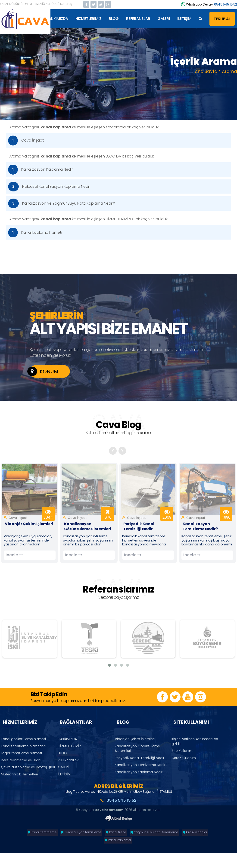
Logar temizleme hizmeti (21, 753)
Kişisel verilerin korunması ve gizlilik (195, 741)
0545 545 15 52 (225, 4)
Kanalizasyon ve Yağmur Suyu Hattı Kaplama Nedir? (61, 203)
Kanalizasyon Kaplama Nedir (40, 169)
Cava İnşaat (26, 140)
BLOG (114, 18)
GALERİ (164, 18)
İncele (14, 555)
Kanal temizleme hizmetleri (23, 746)
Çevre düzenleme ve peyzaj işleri (28, 767)
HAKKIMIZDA (57, 18)
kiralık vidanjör (195, 832)
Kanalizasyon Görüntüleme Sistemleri (137, 748)
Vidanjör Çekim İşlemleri (135, 739)
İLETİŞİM (184, 18)
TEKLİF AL (222, 18)
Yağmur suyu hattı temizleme (154, 832)
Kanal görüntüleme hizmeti (23, 739)
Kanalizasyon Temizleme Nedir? (141, 765)
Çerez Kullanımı (184, 758)
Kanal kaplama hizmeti (35, 232)
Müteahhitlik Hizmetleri (19, 774)
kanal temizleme (42, 832)
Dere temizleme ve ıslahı (21, 760)
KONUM (44, 371)
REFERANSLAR (138, 18)
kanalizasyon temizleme (81, 832)
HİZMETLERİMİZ (88, 18)
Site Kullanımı (182, 751)
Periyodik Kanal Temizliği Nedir (139, 758)
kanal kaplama (118, 840)
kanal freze (116, 832)
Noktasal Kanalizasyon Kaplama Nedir (49, 186)
